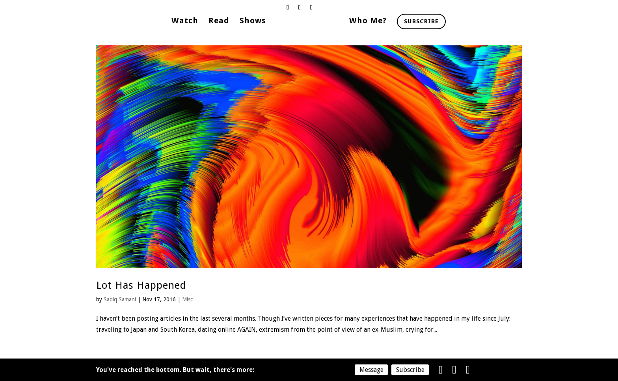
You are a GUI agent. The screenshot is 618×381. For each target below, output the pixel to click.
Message (371, 370)
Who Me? (368, 21)
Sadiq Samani (120, 299)
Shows (253, 21)
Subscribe (421, 21)
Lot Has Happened (141, 285)
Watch (184, 21)
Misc (187, 299)
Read (218, 21)
